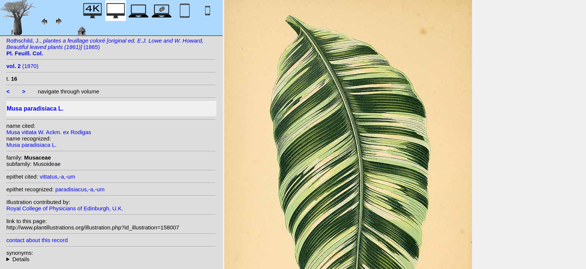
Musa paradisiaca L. (31, 145)
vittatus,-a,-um (57, 176)
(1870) (22, 66)
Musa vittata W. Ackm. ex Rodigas (48, 132)
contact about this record (37, 240)
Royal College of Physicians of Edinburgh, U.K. (64, 208)
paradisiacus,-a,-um (80, 189)
